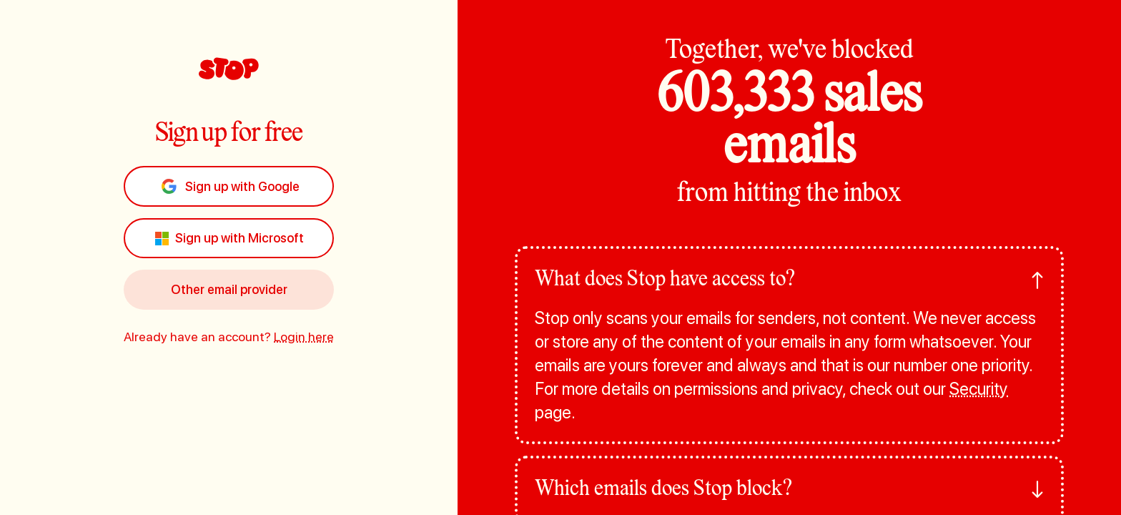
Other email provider (229, 289)
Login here (304, 336)
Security (978, 388)
